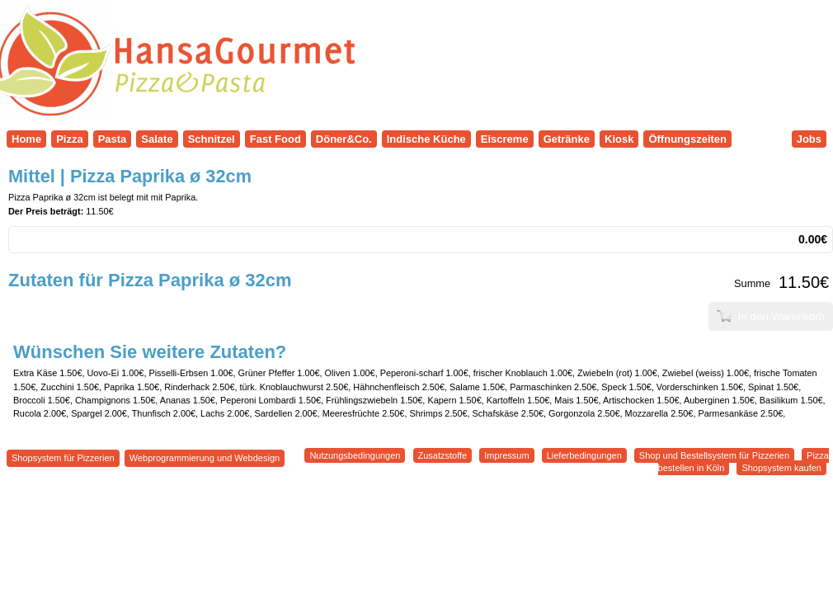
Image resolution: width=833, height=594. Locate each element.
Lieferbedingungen (584, 455)
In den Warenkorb (771, 316)
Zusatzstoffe (443, 455)
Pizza (69, 139)
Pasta (112, 139)
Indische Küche (426, 139)
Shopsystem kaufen (781, 468)
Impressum (506, 455)
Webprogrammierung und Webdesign (204, 458)
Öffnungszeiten (687, 139)
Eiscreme (505, 139)
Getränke (567, 139)
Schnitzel (211, 139)
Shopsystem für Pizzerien (63, 458)
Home (26, 139)
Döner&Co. (344, 139)
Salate (156, 139)
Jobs (809, 139)
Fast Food (275, 139)
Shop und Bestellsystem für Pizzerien (714, 455)
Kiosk (619, 139)
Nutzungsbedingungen (354, 455)
